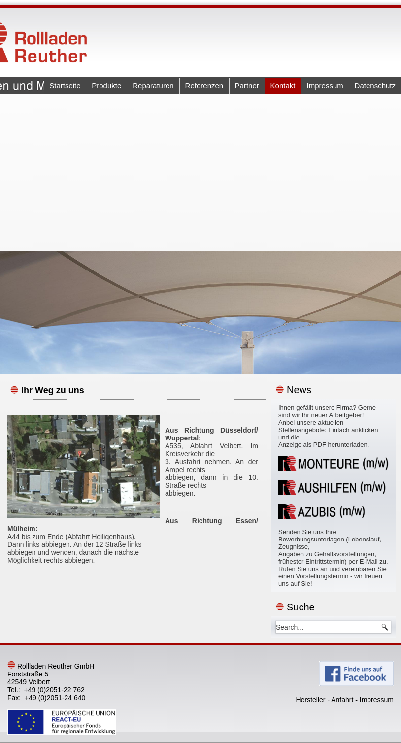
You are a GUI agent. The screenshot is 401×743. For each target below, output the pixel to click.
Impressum (324, 85)
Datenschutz (375, 85)
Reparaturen (153, 85)
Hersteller (311, 700)
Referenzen (204, 85)
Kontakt (283, 85)
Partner (246, 85)
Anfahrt (342, 700)
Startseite (64, 85)
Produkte (106, 85)
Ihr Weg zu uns (52, 390)
